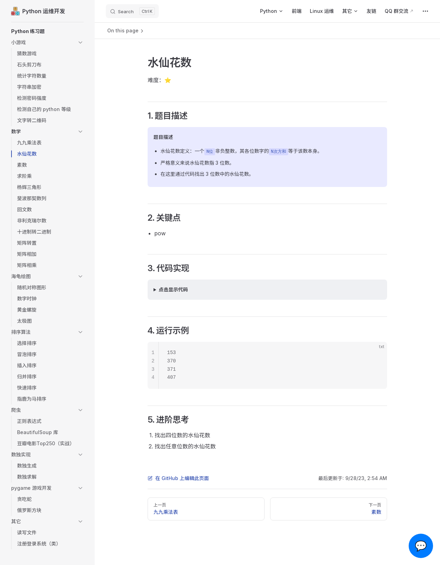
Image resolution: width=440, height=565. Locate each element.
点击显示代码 (173, 289)
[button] (47, 31)
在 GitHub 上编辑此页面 (178, 478)
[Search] (132, 11)
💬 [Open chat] (421, 546)
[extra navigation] (425, 11)
